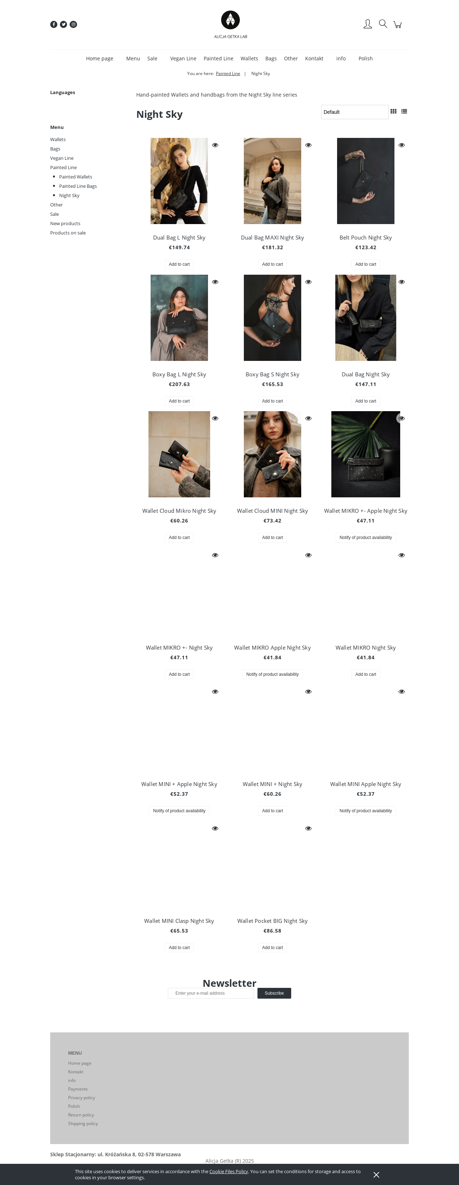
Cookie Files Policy (228, 1171)
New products (65, 223)
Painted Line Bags (78, 186)
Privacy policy (81, 1098)
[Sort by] (355, 112)
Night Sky (69, 195)
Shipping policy (83, 1123)
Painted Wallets (75, 176)
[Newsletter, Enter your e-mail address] (211, 993)
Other (56, 204)
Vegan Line (62, 158)
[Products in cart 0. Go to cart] (398, 28)
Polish (74, 1106)
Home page (79, 1063)
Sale (54, 214)
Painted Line (63, 167)
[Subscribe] (274, 993)
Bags (55, 148)
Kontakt (75, 1072)
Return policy (81, 1115)
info (72, 1080)
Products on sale (68, 232)
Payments (78, 1089)
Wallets (58, 139)
